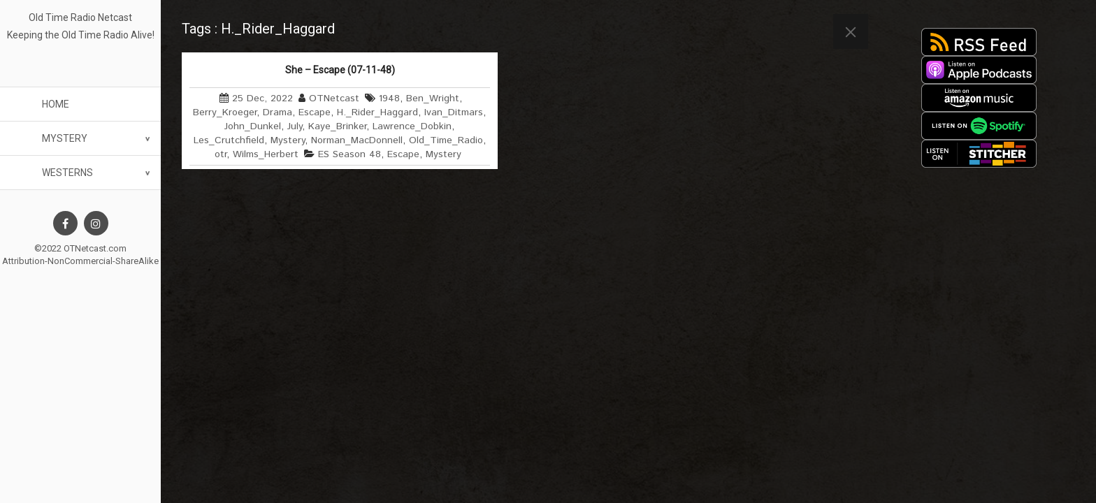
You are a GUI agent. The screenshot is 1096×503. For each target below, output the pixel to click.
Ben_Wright (432, 98)
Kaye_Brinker (337, 126)
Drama (277, 112)
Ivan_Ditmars (453, 112)
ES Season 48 (349, 154)
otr (220, 154)
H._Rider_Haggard (377, 112)
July (294, 126)
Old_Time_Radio (446, 140)
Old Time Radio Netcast (80, 17)
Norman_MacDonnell (357, 140)
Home (55, 104)
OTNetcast (334, 98)
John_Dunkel (252, 126)
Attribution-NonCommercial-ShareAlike (80, 261)
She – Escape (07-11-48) (340, 69)
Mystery (64, 138)
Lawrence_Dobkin (412, 126)
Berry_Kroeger (225, 112)
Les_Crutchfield (229, 140)
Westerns (67, 172)
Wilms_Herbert (265, 154)
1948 (389, 98)
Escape (314, 112)
